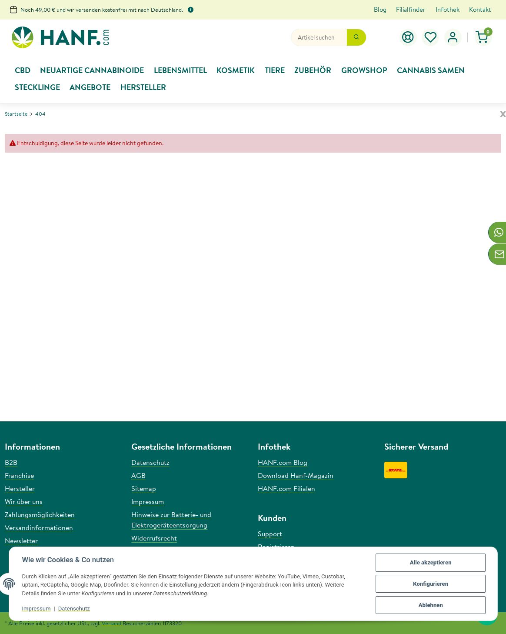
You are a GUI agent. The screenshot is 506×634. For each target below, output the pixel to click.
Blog (380, 9)
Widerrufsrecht (154, 538)
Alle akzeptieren (431, 562)
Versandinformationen (39, 527)
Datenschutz (74, 608)
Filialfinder (411, 9)
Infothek (447, 9)
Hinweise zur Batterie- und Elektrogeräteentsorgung (171, 520)
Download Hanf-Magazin (295, 475)
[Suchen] (319, 37)
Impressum (36, 608)
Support (270, 533)
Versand (111, 623)
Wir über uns (24, 501)
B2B (11, 462)
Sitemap (143, 488)
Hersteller (20, 488)
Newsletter (21, 540)
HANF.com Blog (282, 462)
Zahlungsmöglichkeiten (40, 514)
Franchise (19, 475)
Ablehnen (431, 605)
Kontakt (480, 9)
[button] (430, 37)
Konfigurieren (430, 584)
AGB (138, 475)
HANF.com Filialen (286, 488)
